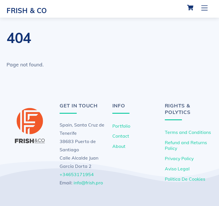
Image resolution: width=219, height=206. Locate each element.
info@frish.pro (88, 182)
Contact (120, 136)
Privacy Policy (179, 158)
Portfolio (121, 126)
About (118, 146)
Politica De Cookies (185, 179)
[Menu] (204, 8)
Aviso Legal (177, 169)
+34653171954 (77, 174)
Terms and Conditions (188, 132)
